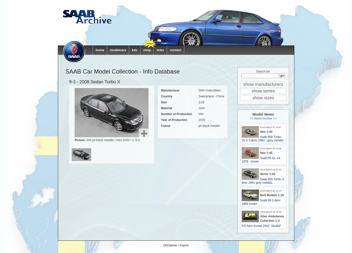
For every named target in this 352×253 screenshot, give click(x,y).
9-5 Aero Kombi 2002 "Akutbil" (261, 226)
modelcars (118, 50)
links (160, 50)
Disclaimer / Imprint (176, 245)
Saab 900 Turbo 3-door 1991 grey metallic (263, 181)
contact (175, 50)
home (100, 50)
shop (147, 50)
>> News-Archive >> (263, 118)
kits (134, 50)
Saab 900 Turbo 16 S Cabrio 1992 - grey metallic (263, 138)
